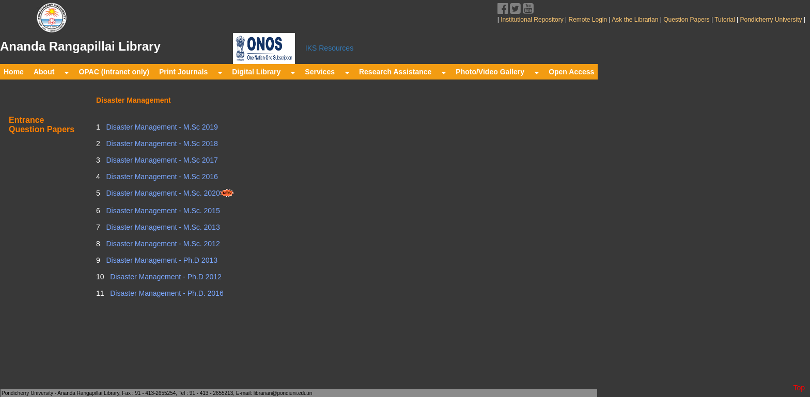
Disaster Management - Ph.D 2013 (160, 260)
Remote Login (588, 19)
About (51, 72)
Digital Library (263, 72)
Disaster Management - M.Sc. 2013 (162, 227)
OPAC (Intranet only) (114, 72)
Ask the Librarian (635, 19)
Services (327, 72)
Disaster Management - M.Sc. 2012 (162, 244)
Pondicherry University (771, 19)
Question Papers (686, 19)
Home (14, 72)
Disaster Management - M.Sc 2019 (161, 127)
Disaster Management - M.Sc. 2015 (162, 211)
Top (799, 388)
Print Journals (190, 72)
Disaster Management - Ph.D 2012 (164, 277)
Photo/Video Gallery (497, 72)
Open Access (571, 72)
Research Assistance (402, 72)
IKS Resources (329, 48)
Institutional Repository (532, 19)
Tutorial (724, 19)
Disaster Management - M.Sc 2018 (161, 143)
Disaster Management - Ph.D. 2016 (165, 293)
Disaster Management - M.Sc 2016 (161, 176)
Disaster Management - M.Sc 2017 (161, 160)
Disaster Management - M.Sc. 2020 (169, 193)
